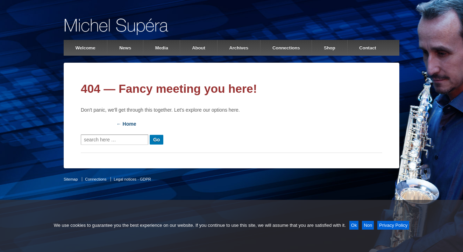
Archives (238, 47)
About (198, 47)
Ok (354, 225)
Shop (329, 47)
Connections (286, 47)
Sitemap (71, 179)
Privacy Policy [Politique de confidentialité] (393, 225)
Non (368, 225)
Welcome (85, 47)
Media (161, 47)
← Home (126, 124)
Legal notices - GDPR (132, 179)
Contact (367, 47)
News (125, 47)
